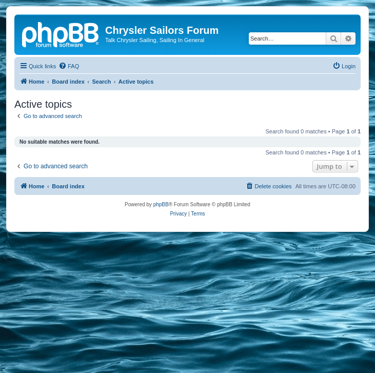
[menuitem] (68, 66)
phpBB (161, 204)
